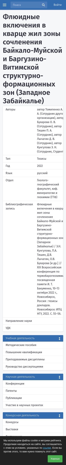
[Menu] (4, 5)
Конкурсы (12, 422)
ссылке (47, 447)
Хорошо (55, 458)
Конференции (15, 383)
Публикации (14, 398)
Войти (58, 4)
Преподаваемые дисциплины (25, 359)
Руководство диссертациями (24, 366)
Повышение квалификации (24, 352)
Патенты (11, 390)
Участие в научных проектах (24, 405)
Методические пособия (21, 345)
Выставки (12, 429)
